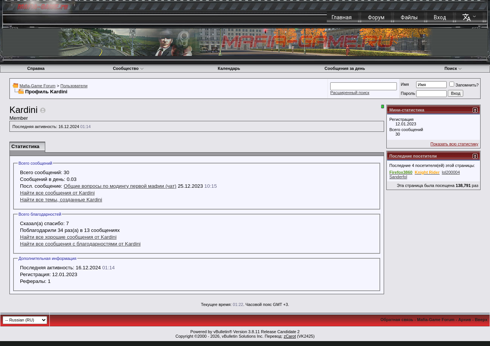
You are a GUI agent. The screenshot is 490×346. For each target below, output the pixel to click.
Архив (464, 319)
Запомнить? (464, 85)
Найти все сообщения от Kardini (57, 193)
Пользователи (73, 85)
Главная (342, 17)
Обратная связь (396, 319)
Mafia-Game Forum (37, 85)
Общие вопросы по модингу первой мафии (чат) (120, 186)
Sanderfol (398, 177)
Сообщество (128, 68)
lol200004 (451, 172)
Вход (440, 17)
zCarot (290, 336)
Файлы (409, 17)
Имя (405, 84)
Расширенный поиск (349, 92)
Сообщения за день (345, 68)
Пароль (408, 93)
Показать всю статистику (454, 144)
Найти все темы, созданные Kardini (61, 199)
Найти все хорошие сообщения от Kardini (68, 237)
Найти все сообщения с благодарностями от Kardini (80, 244)
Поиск (453, 68)
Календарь (229, 68)
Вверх (481, 319)
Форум (376, 17)
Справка (35, 68)
